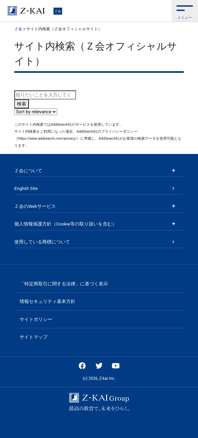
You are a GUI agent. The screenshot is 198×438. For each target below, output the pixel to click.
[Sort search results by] (35, 111)
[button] (184, 11)
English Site (26, 188)
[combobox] (45, 94)
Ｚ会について (28, 170)
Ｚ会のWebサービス (35, 206)
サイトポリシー (36, 319)
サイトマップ (34, 337)
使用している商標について (42, 241)
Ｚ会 (57, 11)
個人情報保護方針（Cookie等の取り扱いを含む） (65, 223)
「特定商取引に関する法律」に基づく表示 (64, 283)
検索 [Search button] (21, 103)
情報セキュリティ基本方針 (47, 301)
